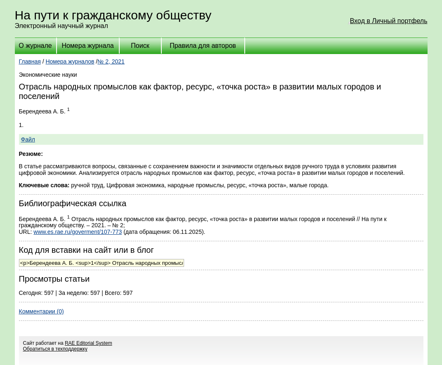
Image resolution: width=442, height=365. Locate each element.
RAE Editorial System (88, 343)
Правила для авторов (203, 45)
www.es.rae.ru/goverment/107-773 (77, 231)
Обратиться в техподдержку (55, 349)
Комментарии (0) (41, 311)
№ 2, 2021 (111, 61)
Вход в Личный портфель (389, 20)
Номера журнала (87, 45)
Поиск (140, 45)
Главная (30, 61)
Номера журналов (69, 61)
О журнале (35, 45)
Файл (28, 139)
